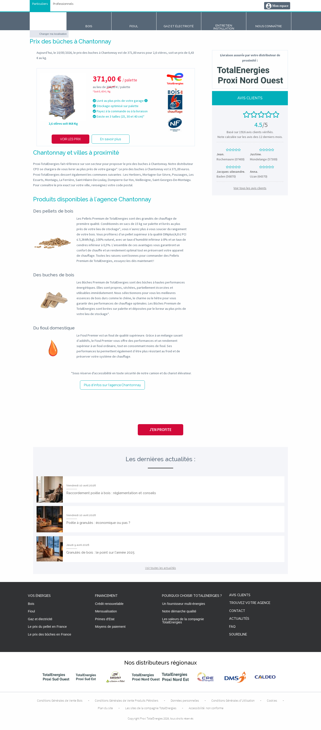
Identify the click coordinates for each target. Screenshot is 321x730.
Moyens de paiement (110, 626)
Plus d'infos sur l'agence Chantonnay (112, 385)
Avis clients (239, 595)
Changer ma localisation (53, 33)
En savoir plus (110, 139)
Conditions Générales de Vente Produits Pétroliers (126, 700)
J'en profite (160, 429)
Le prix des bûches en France (49, 634)
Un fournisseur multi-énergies (183, 604)
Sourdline (238, 634)
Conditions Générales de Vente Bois (59, 700)
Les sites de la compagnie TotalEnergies (150, 708)
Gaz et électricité (40, 619)
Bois (31, 604)
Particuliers (40, 4)
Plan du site (105, 708)
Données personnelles (185, 700)
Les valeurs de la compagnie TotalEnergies (183, 620)
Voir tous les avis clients (249, 188)
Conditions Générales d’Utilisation (233, 700)
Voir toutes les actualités (160, 568)
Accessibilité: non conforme (206, 708)
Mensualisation (106, 611)
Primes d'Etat (104, 619)
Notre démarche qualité (179, 611)
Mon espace (280, 6)
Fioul (31, 611)
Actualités (239, 618)
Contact (237, 611)
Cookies (272, 700)
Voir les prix (70, 139)
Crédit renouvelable (109, 604)
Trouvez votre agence (249, 603)
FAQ (232, 626)
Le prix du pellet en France (47, 626)
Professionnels (63, 4)
